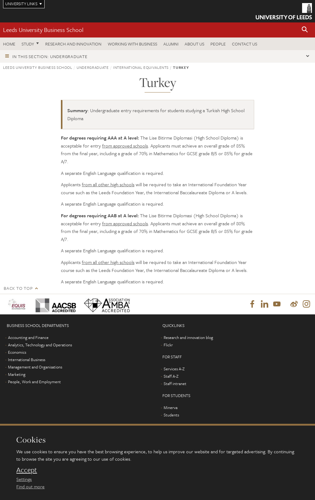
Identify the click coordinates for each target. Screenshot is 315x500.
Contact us (244, 44)
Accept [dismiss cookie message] (26, 470)
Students (171, 415)
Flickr (168, 345)
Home (9, 44)
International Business (26, 359)
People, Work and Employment (34, 382)
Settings (24, 479)
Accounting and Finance (28, 337)
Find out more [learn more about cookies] (30, 486)
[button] (305, 30)
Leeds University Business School (43, 30)
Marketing (17, 374)
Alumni (170, 44)
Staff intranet (175, 383)
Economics (17, 352)
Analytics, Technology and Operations (40, 345)
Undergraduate (93, 67)
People (218, 44)
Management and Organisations (35, 367)
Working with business (132, 44)
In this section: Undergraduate (50, 56)
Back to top (18, 288)
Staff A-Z (171, 376)
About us (194, 44)
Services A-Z (174, 369)
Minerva (170, 407)
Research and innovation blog (188, 337)
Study (28, 44)
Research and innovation (73, 44)
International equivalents (141, 67)
